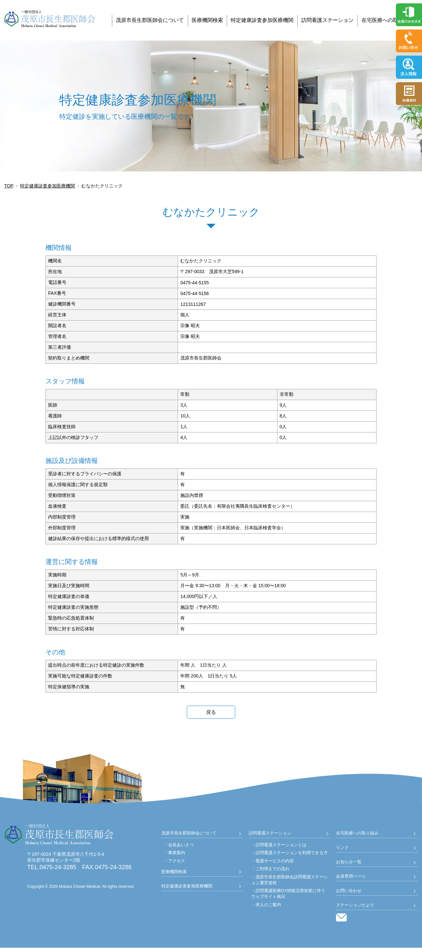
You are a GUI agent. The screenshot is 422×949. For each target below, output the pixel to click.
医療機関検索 (207, 20)
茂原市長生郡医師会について (150, 20)
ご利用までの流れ (272, 870)
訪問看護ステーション (327, 20)
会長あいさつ (181, 845)
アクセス (176, 861)
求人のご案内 (268, 905)
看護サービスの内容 (274, 861)
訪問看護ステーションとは (281, 845)
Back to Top (402, 929)
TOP (9, 185)
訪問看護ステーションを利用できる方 (291, 854)
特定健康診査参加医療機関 (262, 20)
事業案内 (176, 854)
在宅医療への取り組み (387, 20)
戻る (211, 712)
